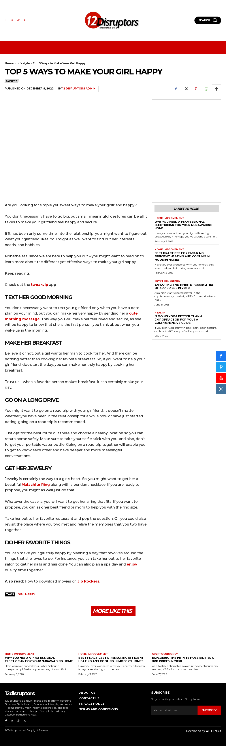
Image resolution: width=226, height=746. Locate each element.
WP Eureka (213, 731)
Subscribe (209, 710)
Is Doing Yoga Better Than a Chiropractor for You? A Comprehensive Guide (178, 319)
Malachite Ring (36, 484)
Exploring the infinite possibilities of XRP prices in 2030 (184, 286)
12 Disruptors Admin (79, 88)
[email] (174, 710)
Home (9, 63)
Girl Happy (26, 594)
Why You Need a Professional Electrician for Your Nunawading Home (183, 225)
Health (159, 312)
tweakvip (39, 285)
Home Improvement (169, 218)
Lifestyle (23, 63)
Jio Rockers (88, 581)
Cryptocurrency (167, 281)
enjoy (132, 564)
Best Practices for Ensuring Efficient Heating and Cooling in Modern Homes (182, 256)
